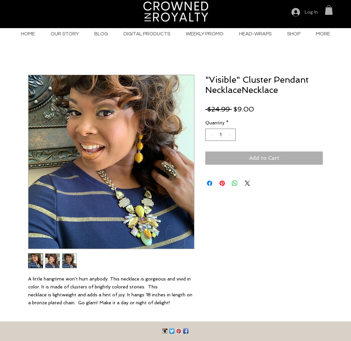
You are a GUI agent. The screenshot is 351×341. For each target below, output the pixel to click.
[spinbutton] (220, 135)
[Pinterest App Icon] (178, 331)
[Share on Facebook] (210, 183)
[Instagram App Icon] (165, 331)
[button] (329, 10)
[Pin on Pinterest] (222, 183)
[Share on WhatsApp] (235, 183)
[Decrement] (210, 135)
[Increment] (230, 135)
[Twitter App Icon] (172, 331)
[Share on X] (247, 183)
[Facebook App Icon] (185, 331)
